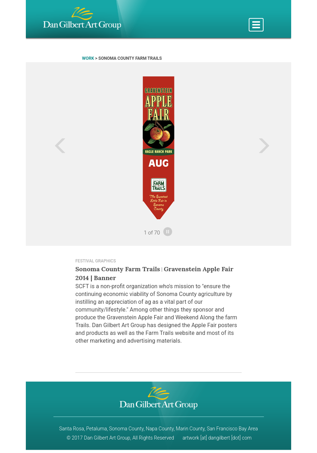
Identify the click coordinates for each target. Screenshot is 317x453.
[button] (46, 147)
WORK (88, 58)
